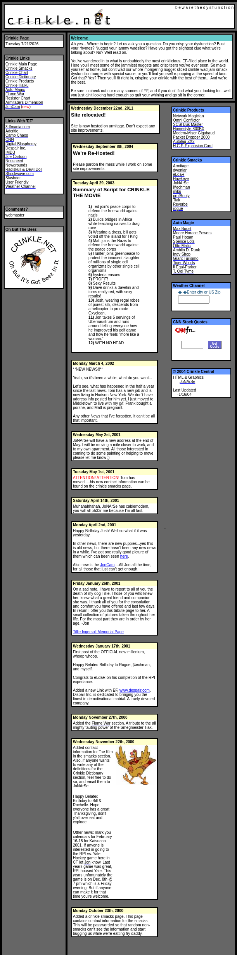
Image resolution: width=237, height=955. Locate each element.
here (124, 556)
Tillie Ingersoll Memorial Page (98, 632)
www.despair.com (134, 690)
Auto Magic (183, 223)
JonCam (107, 565)
